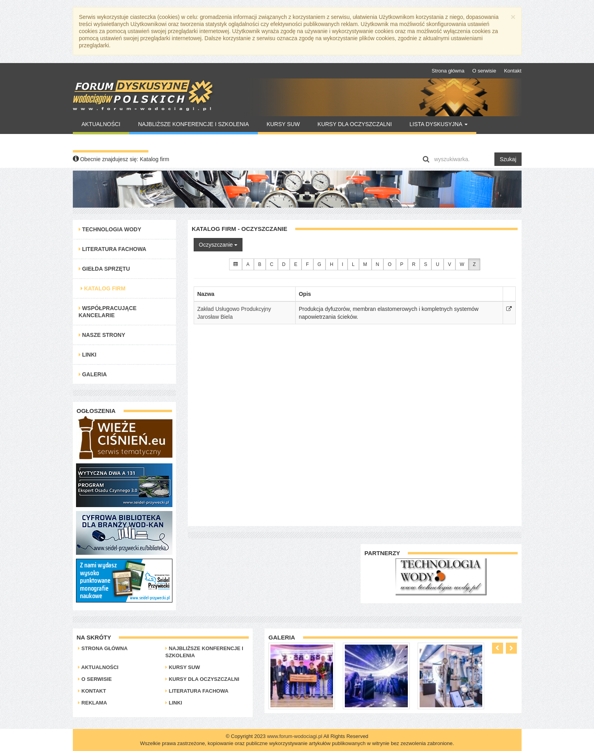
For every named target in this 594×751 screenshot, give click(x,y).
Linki (87, 354)
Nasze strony (102, 335)
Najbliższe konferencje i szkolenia (193, 124)
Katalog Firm (103, 288)
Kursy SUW (283, 124)
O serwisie (484, 71)
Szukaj (508, 159)
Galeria (93, 374)
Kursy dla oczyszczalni (355, 124)
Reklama (92, 703)
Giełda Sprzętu (104, 269)
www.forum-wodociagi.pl (294, 736)
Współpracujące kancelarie (108, 311)
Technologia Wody (110, 229)
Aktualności (100, 124)
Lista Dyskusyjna (438, 124)
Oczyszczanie (218, 245)
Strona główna (448, 71)
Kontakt (512, 71)
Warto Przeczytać (110, 142)
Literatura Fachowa (112, 249)
